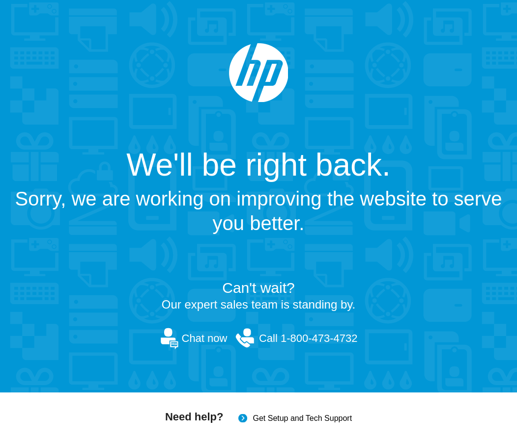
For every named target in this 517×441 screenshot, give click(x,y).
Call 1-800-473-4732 (308, 338)
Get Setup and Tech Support (302, 418)
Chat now (205, 338)
